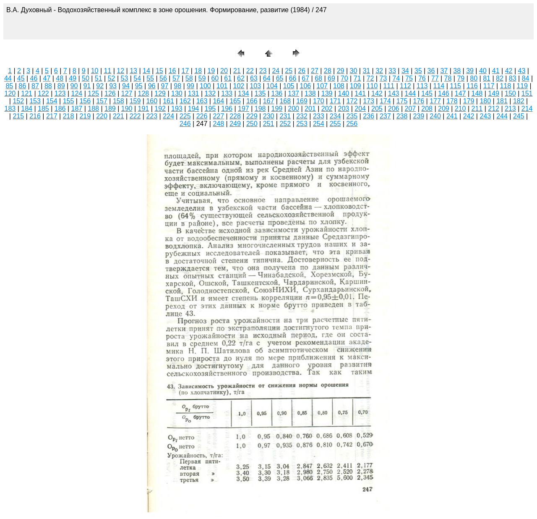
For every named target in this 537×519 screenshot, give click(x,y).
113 (422, 85)
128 (143, 93)
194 (193, 108)
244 (502, 116)
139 (327, 93)
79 (460, 78)
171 (335, 101)
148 (477, 93)
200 (293, 108)
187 (77, 108)
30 (353, 70)
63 (254, 78)
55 (150, 78)
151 (527, 93)
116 (472, 85)
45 (21, 78)
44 (8, 78)
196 (226, 108)
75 (409, 78)
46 (34, 78)
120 (10, 93)
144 (410, 93)
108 (338, 85)
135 (260, 93)
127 (127, 93)
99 (190, 85)
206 (393, 108)
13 (133, 70)
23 (263, 70)
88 (48, 85)
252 (285, 123)
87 (35, 85)
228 (235, 116)
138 (310, 93)
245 (518, 116)
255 (335, 123)
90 (74, 85)
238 (402, 116)
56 (163, 78)
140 (343, 93)
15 (159, 70)
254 (318, 123)
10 (95, 70)
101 (222, 85)
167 (268, 101)
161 (168, 101)
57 (176, 78)
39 (470, 70)
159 (135, 101)
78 (448, 78)
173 (368, 101)
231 (285, 116)
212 (493, 108)
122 (43, 93)
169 (302, 101)
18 (198, 70)
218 (68, 116)
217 (51, 116)
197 (243, 108)
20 (224, 70)
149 (493, 93)
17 (185, 70)
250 (252, 123)
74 (396, 78)
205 (377, 108)
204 (360, 108)
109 (355, 85)
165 (235, 101)
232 (302, 116)
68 (318, 78)
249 (235, 123)
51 (98, 78)
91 (87, 85)
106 (305, 85)
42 (509, 70)
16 (172, 70)
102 (239, 85)
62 (241, 78)
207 (410, 108)
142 (377, 93)
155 (68, 101)
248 (218, 123)
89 (61, 85)
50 (85, 78)
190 (127, 108)
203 (343, 108)
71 (357, 78)
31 (366, 70)
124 (77, 93)
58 (189, 78)
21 (237, 70)
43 (522, 70)
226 (202, 116)
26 (301, 70)
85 (9, 85)
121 (26, 93)
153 (35, 101)
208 (427, 108)
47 (46, 78)
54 (137, 78)
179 (468, 101)
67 (305, 78)
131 (193, 93)
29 (340, 70)
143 (393, 93)
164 (218, 101)
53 (124, 78)
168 (285, 101)
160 (151, 101)
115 (455, 85)
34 (405, 70)
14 (146, 70)
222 (135, 116)
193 (176, 108)
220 (101, 116)
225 (185, 116)
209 (443, 108)
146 (443, 93)
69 (331, 78)
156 (85, 101)
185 (43, 108)
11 (108, 70)
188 (93, 108)
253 (302, 123)
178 (452, 101)
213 (510, 108)
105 (289, 85)
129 (160, 93)
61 (228, 78)
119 (522, 85)
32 (379, 70)
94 (126, 85)
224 (168, 116)
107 (322, 85)
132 (210, 93)
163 (202, 101)
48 (59, 78)
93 (113, 85)
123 (60, 93)
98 (177, 85)
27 (314, 70)
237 (385, 116)
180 (485, 101)
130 (176, 93)
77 (435, 78)
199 (277, 108)
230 (268, 116)
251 (268, 123)
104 (272, 85)
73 (383, 78)
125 (93, 93)
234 (335, 116)
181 (502, 101)
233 (318, 116)
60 (215, 78)
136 (277, 93)
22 (250, 70)
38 (457, 70)
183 (10, 108)
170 (318, 101)
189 (110, 108)
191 (143, 108)
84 (525, 78)
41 (496, 70)
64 (267, 78)
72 (370, 78)
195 (210, 108)
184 (26, 108)
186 (60, 108)
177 (435, 101)
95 (139, 85)
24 (275, 70)
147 (460, 93)
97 (165, 85)
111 (388, 85)
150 (510, 93)
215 (18, 116)
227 (218, 116)
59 (202, 78)
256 (351, 123)
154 (51, 101)
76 (422, 78)
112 (405, 85)
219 (85, 116)
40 (483, 70)
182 (518, 101)
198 (260, 108)
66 (292, 78)
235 (351, 116)
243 (485, 116)
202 (327, 108)
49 (72, 78)
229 (252, 116)
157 (101, 101)
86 (22, 85)
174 (385, 101)
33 (392, 70)
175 (402, 101)
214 (527, 108)
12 (120, 70)
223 (151, 116)
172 (351, 101)
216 (35, 116)
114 (439, 85)
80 (473, 78)
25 (288, 70)
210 (460, 108)
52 (111, 78)
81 (486, 78)
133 (226, 93)
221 (118, 116)
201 (310, 108)
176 (418, 101)
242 (468, 116)
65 (280, 78)
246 (185, 123)
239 (418, 116)
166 (252, 101)
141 (360, 93)
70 (344, 78)
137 (293, 93)
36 (431, 70)
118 (505, 85)
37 (444, 70)
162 (185, 101)
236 (368, 116)
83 (512, 78)
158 (118, 101)
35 (418, 70)
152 (18, 101)
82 (499, 78)
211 (477, 108)
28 (327, 70)
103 (255, 85)
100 (205, 85)
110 (372, 85)
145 (427, 93)
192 (160, 108)
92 (100, 85)
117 (489, 85)
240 (435, 116)
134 (243, 93)
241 (452, 116)
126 (110, 93)
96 (152, 85)
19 (211, 70)
